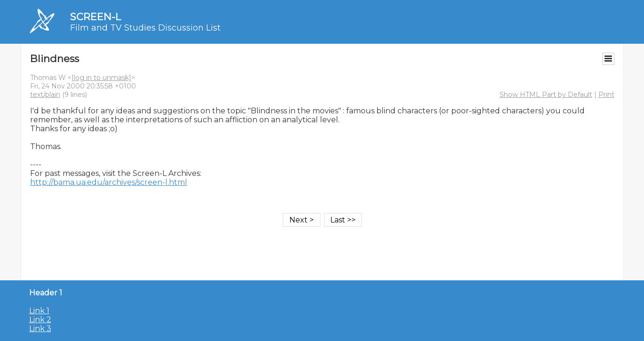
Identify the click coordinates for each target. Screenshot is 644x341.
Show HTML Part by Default (546, 94)
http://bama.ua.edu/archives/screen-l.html (108, 182)
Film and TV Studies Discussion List (145, 28)
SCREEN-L (95, 17)
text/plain (45, 94)
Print (606, 94)
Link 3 (40, 328)
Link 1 (39, 310)
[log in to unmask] (101, 77)
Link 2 (40, 319)
